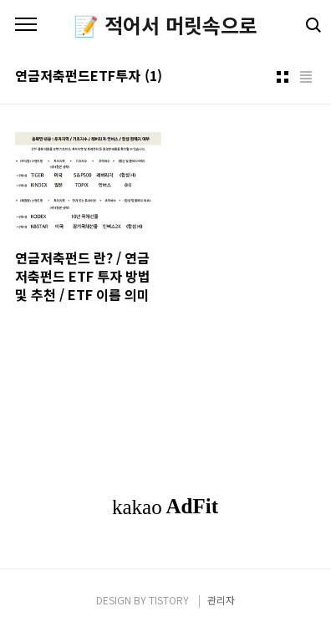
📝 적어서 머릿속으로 (165, 25)
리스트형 (306, 77)
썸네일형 (282, 77)
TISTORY (169, 600)
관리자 (221, 600)
